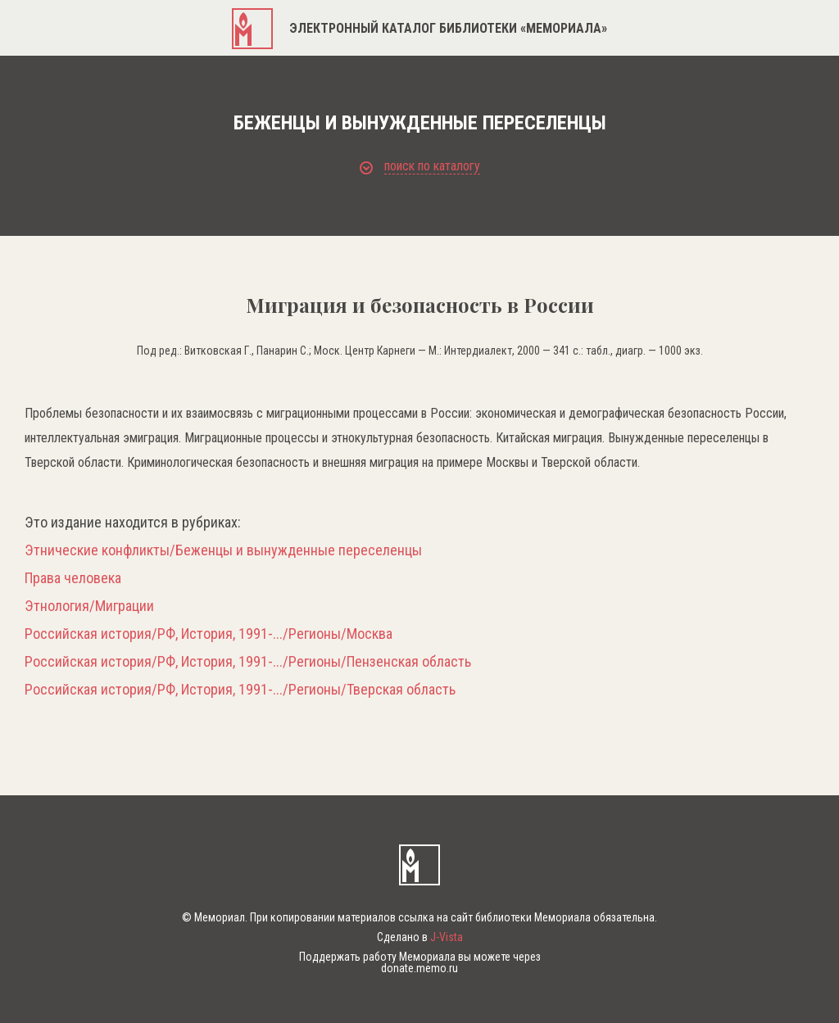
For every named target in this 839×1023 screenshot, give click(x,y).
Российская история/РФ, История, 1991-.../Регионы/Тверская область (240, 689)
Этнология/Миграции (89, 606)
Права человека (73, 578)
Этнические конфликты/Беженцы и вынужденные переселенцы (223, 550)
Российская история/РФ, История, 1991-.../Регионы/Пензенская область (248, 661)
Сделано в (420, 937)
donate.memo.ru (419, 968)
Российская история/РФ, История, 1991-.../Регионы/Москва (208, 634)
